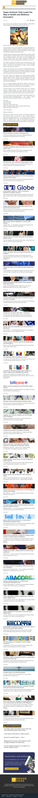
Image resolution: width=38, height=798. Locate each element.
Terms (2, 796)
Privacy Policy (8, 796)
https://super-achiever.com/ (12, 107)
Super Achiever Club (9, 47)
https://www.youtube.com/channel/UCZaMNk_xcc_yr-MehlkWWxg (16, 98)
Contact (20, 796)
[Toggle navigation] (4, 7)
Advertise (15, 796)
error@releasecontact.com (13, 117)
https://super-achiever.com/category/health (12, 96)
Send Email (8, 103)
